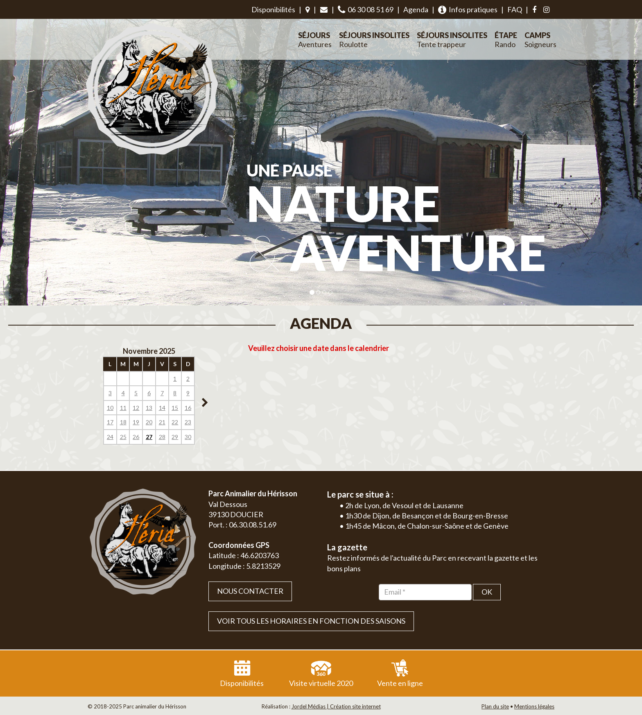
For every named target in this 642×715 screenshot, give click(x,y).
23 (188, 422)
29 (175, 436)
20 (149, 422)
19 (136, 422)
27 (149, 436)
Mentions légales (534, 706)
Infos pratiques (467, 9)
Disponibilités (273, 9)
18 (123, 422)
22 (175, 422)
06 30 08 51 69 (365, 9)
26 (136, 436)
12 (136, 407)
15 (175, 407)
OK (487, 591)
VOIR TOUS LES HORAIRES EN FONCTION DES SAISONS (311, 620)
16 (188, 407)
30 (188, 436)
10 (110, 407)
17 (110, 422)
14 (162, 407)
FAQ (514, 9)
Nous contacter (250, 590)
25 (123, 436)
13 (149, 407)
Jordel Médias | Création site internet (336, 706)
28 (162, 436)
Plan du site (495, 706)
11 (123, 407)
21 (162, 422)
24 (110, 436)
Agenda (415, 9)
